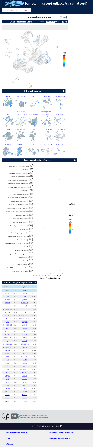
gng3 (24, 385)
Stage (57, 22)
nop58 (7, 312)
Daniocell (31, 3)
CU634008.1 (25, 353)
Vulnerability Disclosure (59, 438)
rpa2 (7, 360)
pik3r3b (24, 334)
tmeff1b (24, 388)
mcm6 (7, 350)
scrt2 (24, 350)
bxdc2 (7, 392)
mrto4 (7, 401)
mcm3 (7, 395)
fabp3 (25, 328)
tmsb (24, 312)
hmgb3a (25, 322)
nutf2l (7, 385)
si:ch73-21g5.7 (24, 369)
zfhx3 (25, 338)
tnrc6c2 (24, 372)
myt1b (25, 296)
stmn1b (24, 341)
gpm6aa (25, 300)
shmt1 (7, 363)
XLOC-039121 (7, 325)
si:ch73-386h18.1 (24, 319)
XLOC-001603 (7, 347)
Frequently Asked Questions (61, 432)
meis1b (24, 325)
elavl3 (25, 293)
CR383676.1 (25, 344)
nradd (7, 328)
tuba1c (24, 347)
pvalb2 (25, 360)
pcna (7, 372)
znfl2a (7, 366)
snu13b (7, 315)
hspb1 (7, 293)
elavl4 (25, 392)
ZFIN (63, 17)
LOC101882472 (25, 357)
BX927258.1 (7, 300)
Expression (50, 22)
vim (25, 331)
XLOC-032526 (7, 309)
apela (7, 306)
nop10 (7, 334)
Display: (42, 22)
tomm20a (7, 338)
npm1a (7, 303)
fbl (7, 341)
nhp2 (7, 322)
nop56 (7, 331)
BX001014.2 (7, 353)
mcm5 (7, 398)
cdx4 (7, 296)
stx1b (25, 382)
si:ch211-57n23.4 (24, 315)
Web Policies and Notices (17, 432)
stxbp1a (24, 379)
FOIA (8, 438)
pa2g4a (7, 388)
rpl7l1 (7, 382)
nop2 (7, 379)
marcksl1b (24, 303)
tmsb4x (24, 395)
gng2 (24, 366)
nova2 (25, 306)
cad (7, 357)
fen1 (7, 369)
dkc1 (7, 319)
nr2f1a (25, 401)
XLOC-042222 (7, 344)
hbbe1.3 (25, 363)
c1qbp (7, 376)
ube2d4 (24, 398)
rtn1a (24, 309)
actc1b (24, 376)
